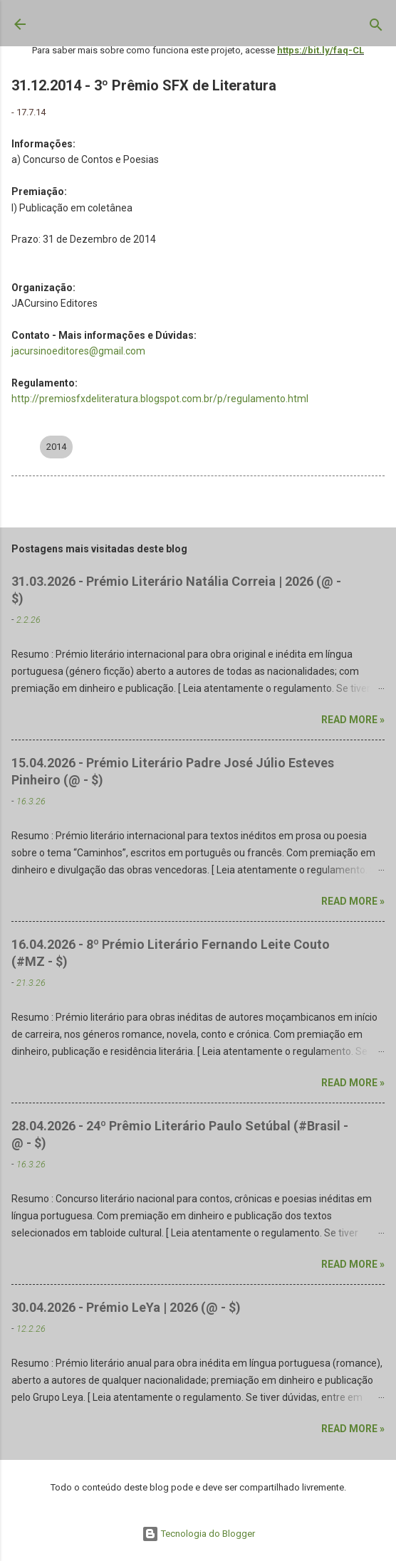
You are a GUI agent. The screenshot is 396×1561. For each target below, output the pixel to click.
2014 (56, 446)
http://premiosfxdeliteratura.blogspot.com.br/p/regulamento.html (159, 398)
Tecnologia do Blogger (198, 1533)
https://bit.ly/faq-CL (320, 50)
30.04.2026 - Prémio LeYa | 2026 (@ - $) (126, 1307)
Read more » (353, 719)
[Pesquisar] (376, 27)
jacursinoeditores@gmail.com (78, 351)
